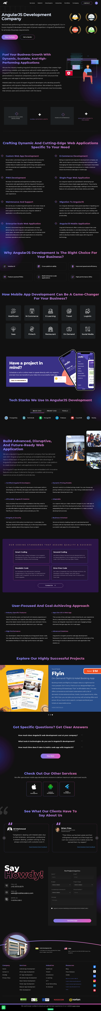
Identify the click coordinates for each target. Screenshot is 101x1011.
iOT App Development (26, 974)
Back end (37, 411)
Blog (67, 968)
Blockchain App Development (28, 977)
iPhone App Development (27, 971)
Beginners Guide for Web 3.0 (72, 978)
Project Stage (77, 881)
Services (32, 3)
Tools (65, 411)
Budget (53, 881)
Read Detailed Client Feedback (38, 847)
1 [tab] (48, 714)
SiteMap (4, 974)
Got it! (50, 1009)
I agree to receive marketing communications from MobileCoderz (70, 908)
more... (67, 989)
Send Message (72, 920)
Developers (49, 3)
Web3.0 (40, 3)
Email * (75, 874)
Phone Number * (78, 889)
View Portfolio (10, 37)
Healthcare (49, 968)
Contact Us (50, 585)
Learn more (76, 1006)
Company (76, 3)
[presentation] (72, 914)
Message (53, 897)
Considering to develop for (58, 889)
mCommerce (49, 974)
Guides (68, 974)
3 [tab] (52, 714)
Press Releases (70, 971)
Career (4, 968)
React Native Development (27, 980)
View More (50, 756)
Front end (52, 411)
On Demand (49, 986)
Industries (58, 3)
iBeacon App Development (27, 986)
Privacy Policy (6, 977)
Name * (53, 874)
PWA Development (25, 989)
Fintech (48, 971)
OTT (47, 980)
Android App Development (27, 968)
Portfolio (67, 3)
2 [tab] (50, 714)
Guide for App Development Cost (73, 986)
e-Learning (49, 977)
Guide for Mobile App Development (73, 981)
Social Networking (51, 983)
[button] (96, 3)
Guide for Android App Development (73, 984)
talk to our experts (18, 380)
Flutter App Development (27, 983)
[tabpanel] (50, 688)
